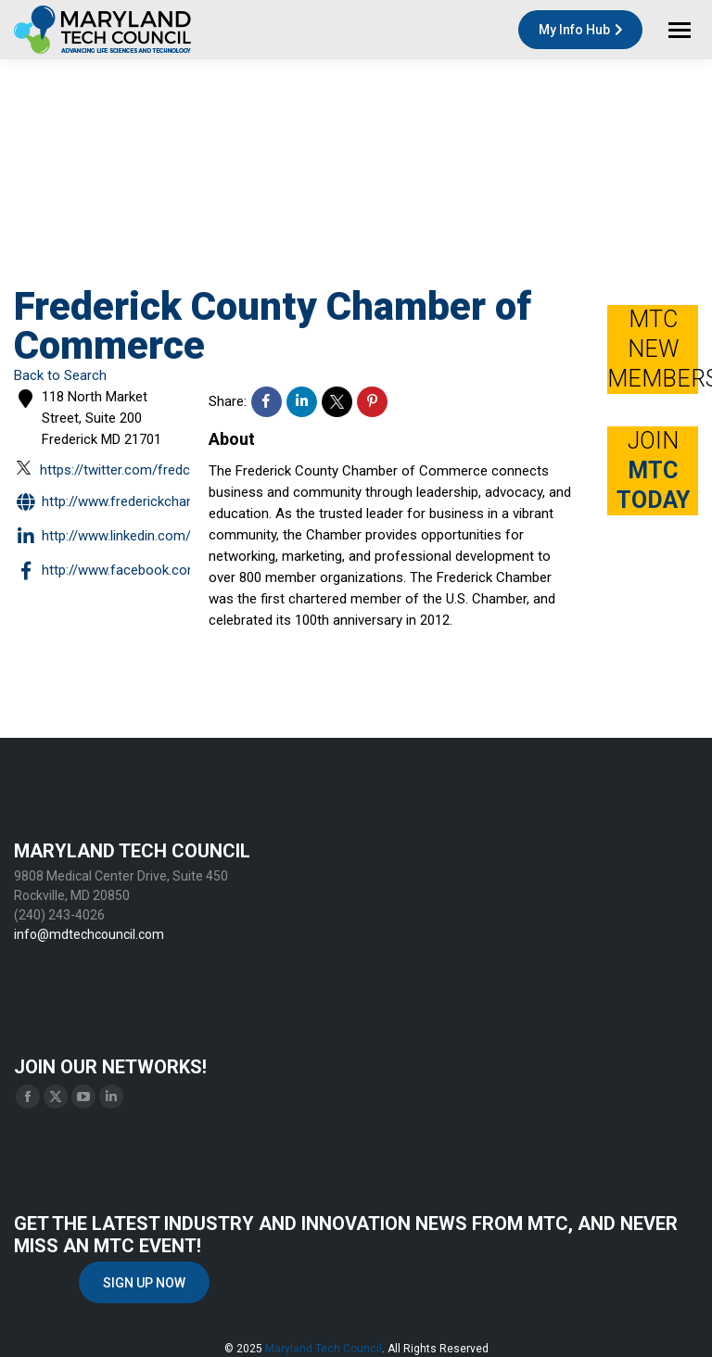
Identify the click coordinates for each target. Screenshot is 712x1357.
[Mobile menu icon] (679, 30)
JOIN (653, 470)
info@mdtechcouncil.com (89, 934)
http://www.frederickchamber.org (127, 502)
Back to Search (60, 375)
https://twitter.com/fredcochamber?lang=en (162, 469)
